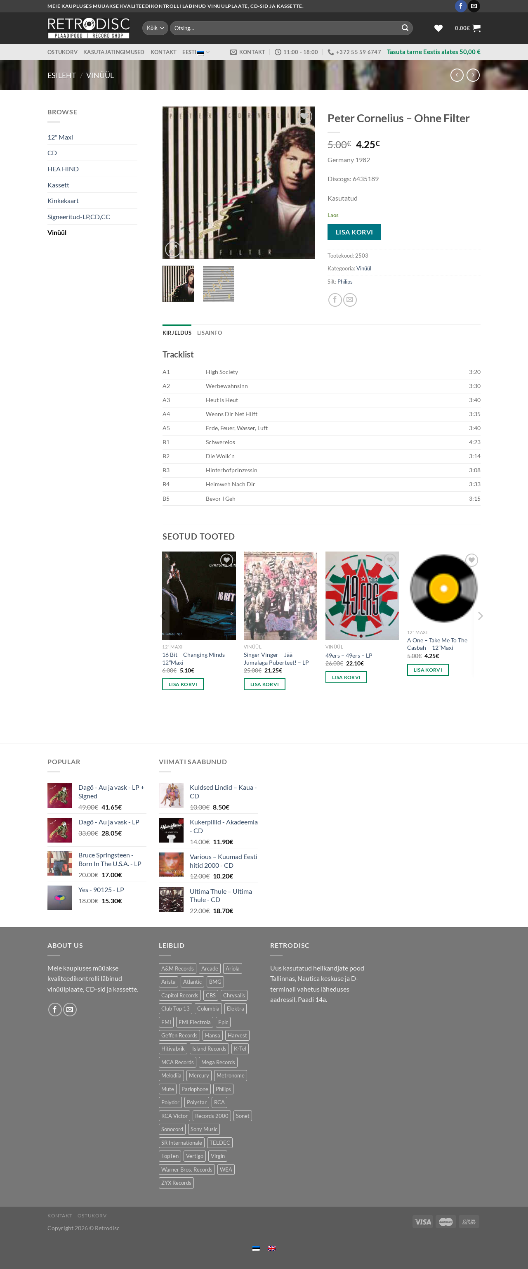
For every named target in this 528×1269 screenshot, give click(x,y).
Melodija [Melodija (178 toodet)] (171, 1075)
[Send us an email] (474, 6)
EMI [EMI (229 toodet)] (166, 1022)
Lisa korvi (354, 232)
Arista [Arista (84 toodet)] (168, 981)
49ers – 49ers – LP (348, 655)
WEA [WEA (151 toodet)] (226, 1169)
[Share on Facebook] (335, 300)
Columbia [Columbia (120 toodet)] (208, 1008)
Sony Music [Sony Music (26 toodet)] (204, 1129)
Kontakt (164, 52)
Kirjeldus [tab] (177, 332)
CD (52, 152)
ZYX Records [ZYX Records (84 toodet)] (176, 1182)
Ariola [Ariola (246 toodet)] (233, 968)
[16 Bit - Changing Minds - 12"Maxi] (199, 596)
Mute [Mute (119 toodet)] (167, 1089)
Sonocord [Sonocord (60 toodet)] (172, 1129)
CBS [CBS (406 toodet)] (211, 995)
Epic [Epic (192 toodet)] (223, 1022)
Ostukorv (62, 52)
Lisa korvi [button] (183, 684)
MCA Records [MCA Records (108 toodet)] (177, 1062)
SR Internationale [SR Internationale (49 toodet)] (181, 1142)
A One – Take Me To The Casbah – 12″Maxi (437, 644)
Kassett (58, 185)
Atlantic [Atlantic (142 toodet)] (192, 981)
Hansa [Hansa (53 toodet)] (212, 1035)
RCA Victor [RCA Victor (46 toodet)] (174, 1116)
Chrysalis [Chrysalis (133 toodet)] (234, 995)
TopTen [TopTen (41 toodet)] (170, 1156)
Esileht (61, 75)
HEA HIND (63, 169)
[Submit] (405, 28)
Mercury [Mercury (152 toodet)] (199, 1075)
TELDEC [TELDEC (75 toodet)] (220, 1142)
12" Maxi (60, 137)
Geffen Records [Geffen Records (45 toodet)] (179, 1035)
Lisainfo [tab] (209, 332)
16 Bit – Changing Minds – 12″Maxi (195, 658)
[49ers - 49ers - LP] (362, 596)
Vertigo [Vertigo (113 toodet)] (194, 1156)
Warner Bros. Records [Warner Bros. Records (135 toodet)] (186, 1169)
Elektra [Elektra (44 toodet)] (235, 1008)
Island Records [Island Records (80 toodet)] (209, 1048)
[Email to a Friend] (350, 300)
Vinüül (100, 75)
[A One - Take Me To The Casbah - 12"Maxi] (444, 588)
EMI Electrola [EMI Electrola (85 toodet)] (195, 1022)
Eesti (196, 52)
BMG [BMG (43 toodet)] (215, 981)
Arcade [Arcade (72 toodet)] (209, 968)
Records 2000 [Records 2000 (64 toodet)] (212, 1116)
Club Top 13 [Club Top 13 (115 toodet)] (175, 1008)
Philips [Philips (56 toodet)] (223, 1089)
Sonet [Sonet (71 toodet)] (243, 1116)
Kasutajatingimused (114, 52)
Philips (345, 281)
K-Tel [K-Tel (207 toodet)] (240, 1048)
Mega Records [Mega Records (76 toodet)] (218, 1062)
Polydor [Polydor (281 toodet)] (170, 1102)
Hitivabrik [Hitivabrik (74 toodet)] (173, 1048)
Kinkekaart (63, 200)
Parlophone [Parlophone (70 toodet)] (195, 1089)
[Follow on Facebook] (461, 6)
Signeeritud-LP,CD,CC (78, 216)
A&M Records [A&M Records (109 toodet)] (177, 968)
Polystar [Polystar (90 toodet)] (197, 1102)
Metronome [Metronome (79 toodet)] (231, 1075)
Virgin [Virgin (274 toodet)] (218, 1156)
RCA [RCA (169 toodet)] (219, 1102)
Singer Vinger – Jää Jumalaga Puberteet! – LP (276, 658)
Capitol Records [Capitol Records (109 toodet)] (179, 995)
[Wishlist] (438, 28)
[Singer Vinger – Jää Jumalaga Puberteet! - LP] (280, 596)
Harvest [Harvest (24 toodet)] (237, 1035)
